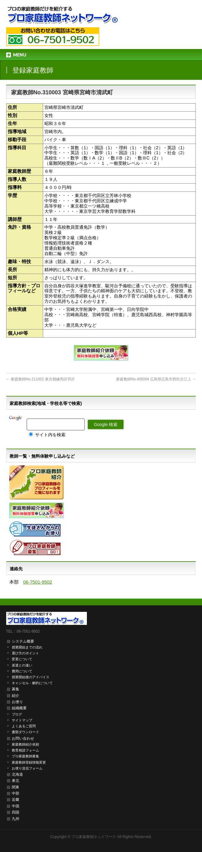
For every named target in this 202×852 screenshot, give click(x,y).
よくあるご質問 (24, 726)
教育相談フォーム (25, 750)
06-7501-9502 (37, 582)
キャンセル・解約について (32, 683)
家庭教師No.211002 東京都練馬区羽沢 (40, 379)
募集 (15, 689)
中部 (15, 793)
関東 (15, 787)
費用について (22, 671)
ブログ (17, 714)
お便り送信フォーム (27, 768)
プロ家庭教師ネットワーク (93, 837)
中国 (15, 806)
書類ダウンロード (25, 732)
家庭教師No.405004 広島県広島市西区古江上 (156, 379)
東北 (15, 780)
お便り (17, 702)
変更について (22, 659)
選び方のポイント (25, 653)
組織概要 (19, 708)
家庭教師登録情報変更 (29, 762)
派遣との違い (22, 665)
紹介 (15, 695)
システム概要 (23, 641)
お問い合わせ (23, 738)
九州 (15, 819)
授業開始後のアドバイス (30, 677)
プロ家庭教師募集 (25, 756)
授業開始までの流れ (27, 647)
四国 (15, 812)
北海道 (17, 774)
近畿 (15, 799)
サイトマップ (22, 720)
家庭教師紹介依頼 (25, 744)
